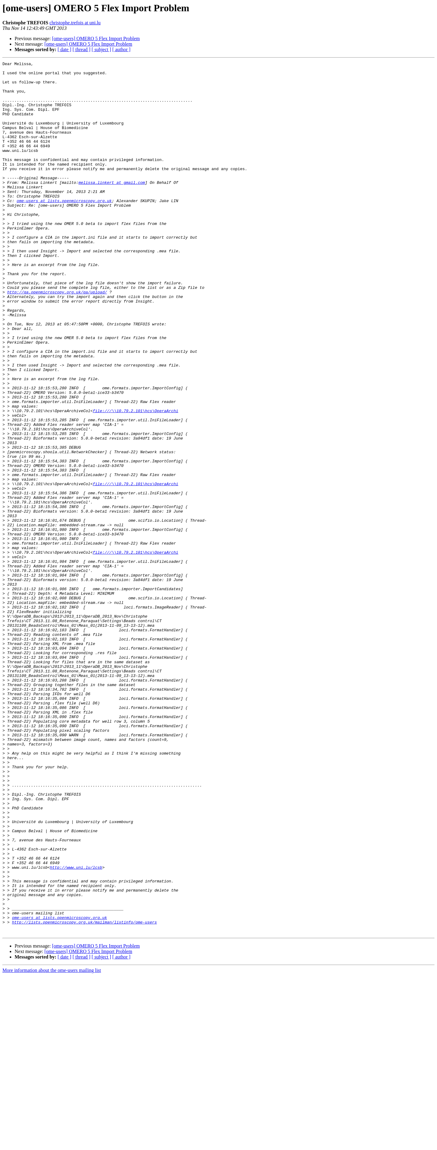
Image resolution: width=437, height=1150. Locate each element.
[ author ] (121, 49)
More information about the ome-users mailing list (51, 1144)
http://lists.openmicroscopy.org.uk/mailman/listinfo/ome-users (84, 1094)
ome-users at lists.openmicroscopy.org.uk (64, 229)
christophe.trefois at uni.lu (74, 22)
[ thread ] (81, 49)
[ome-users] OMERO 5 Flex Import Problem (96, 38)
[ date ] (64, 49)
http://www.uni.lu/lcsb (76, 1029)
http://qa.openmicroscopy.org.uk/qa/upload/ (57, 338)
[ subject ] (101, 49)
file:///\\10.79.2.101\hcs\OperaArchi (135, 481)
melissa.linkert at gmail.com (112, 207)
